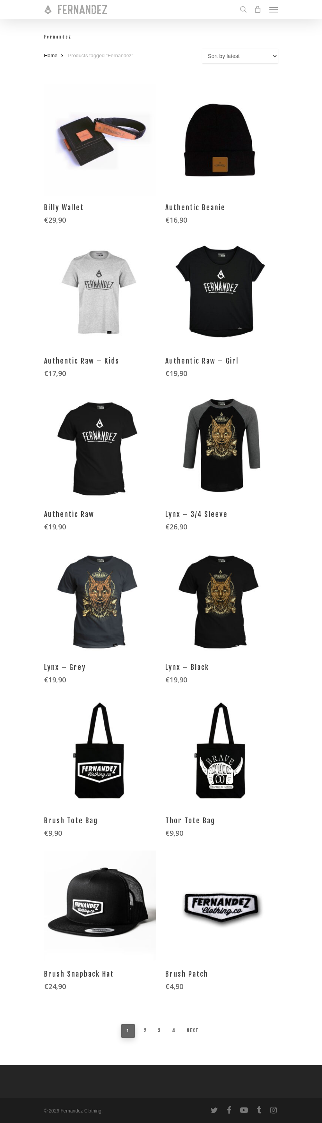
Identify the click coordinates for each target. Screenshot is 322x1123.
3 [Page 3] (159, 1030)
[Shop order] (240, 56)
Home (50, 55)
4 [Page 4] (174, 1030)
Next (193, 1030)
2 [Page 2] (145, 1030)
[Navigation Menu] (273, 9)
